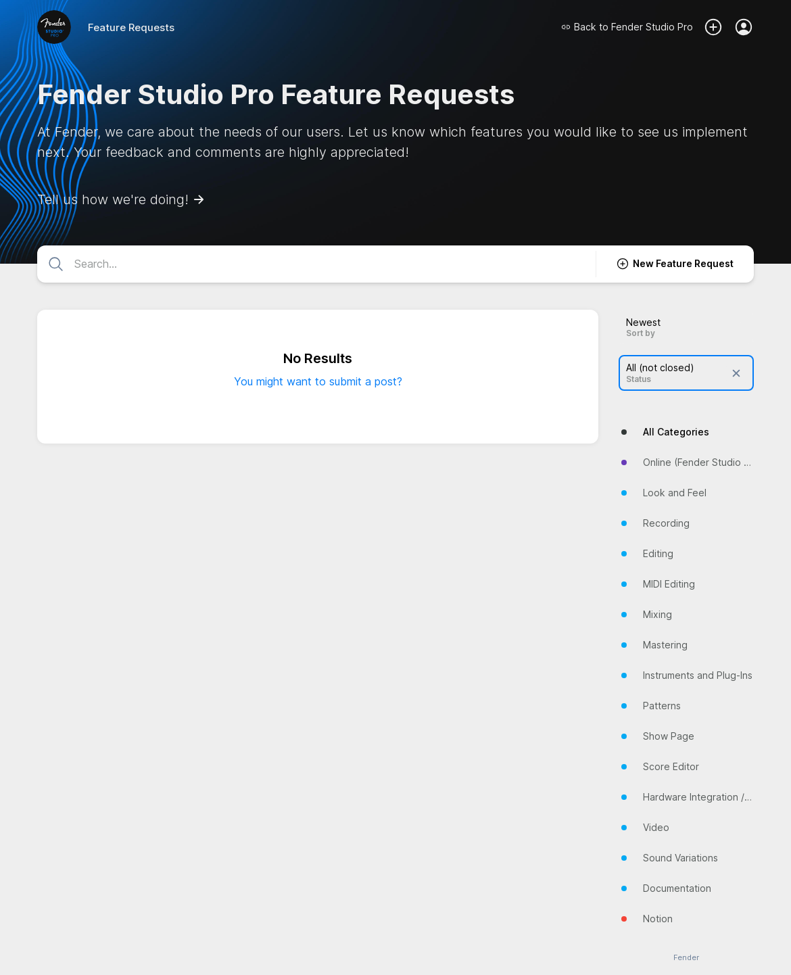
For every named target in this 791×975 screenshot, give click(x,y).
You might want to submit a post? (318, 381)
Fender (686, 957)
